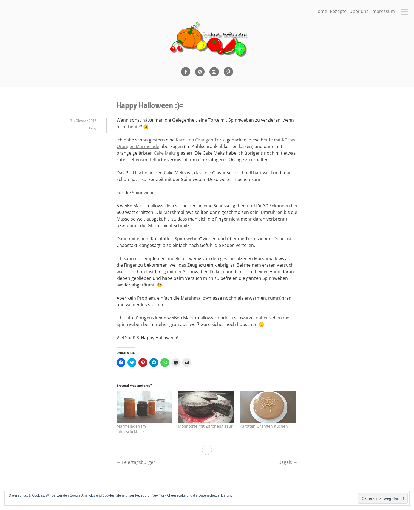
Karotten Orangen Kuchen (264, 426)
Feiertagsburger (136, 462)
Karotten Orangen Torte (201, 140)
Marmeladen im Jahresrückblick (131, 428)
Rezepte (338, 11)
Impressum (383, 11)
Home (320, 11)
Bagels (288, 462)
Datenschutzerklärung (215, 495)
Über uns (358, 11)
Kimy (93, 128)
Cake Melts (165, 153)
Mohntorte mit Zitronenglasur (205, 426)
